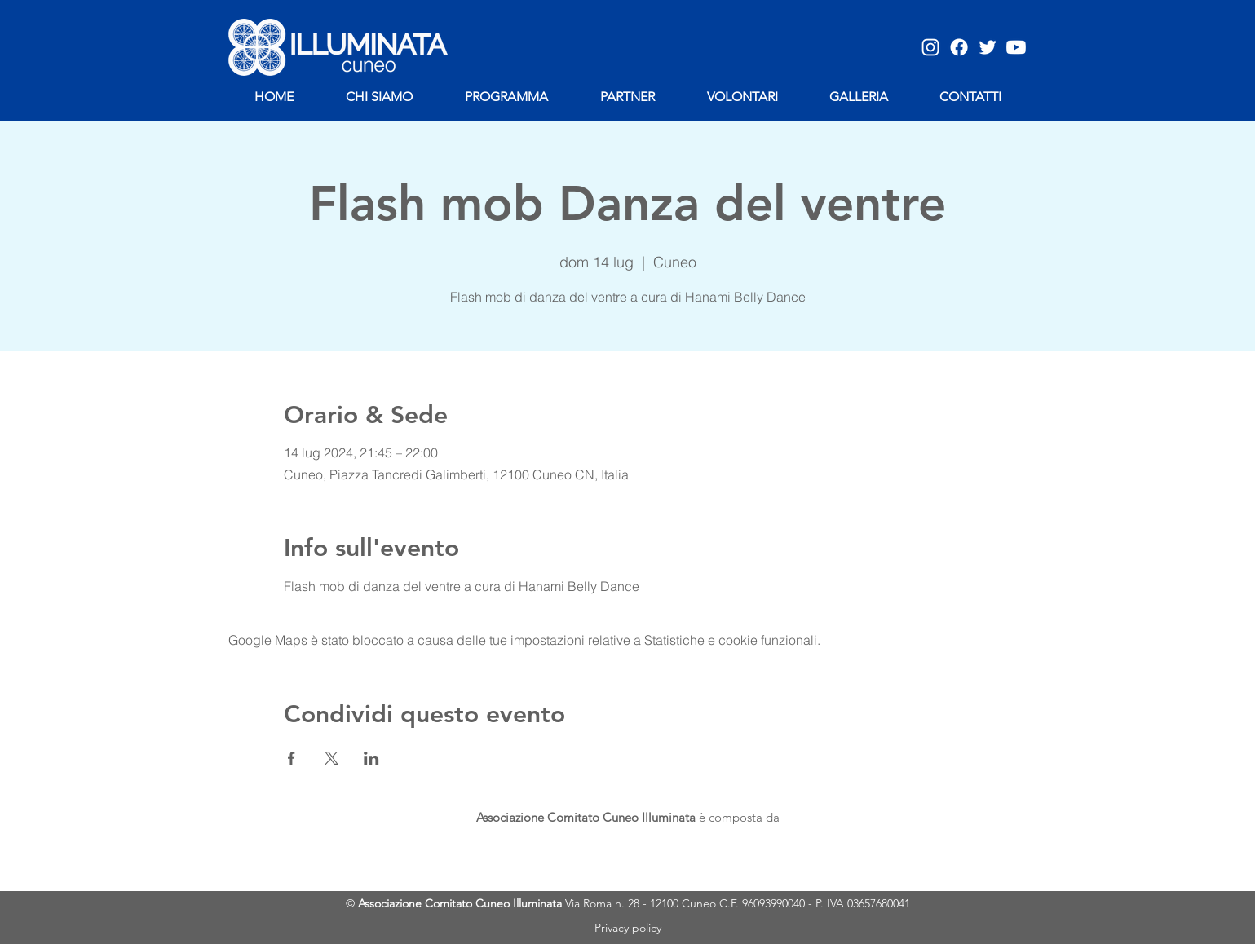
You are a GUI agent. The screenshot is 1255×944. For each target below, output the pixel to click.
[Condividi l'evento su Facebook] (291, 758)
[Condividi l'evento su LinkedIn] (371, 758)
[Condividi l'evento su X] (331, 758)
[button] (859, 96)
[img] (453, 852)
